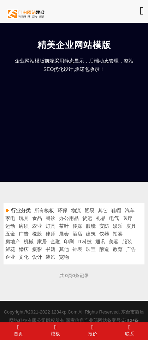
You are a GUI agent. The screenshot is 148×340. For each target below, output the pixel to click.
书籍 (50, 249)
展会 (64, 234)
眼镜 (91, 226)
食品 (37, 218)
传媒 (77, 226)
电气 (114, 218)
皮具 (131, 226)
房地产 (12, 241)
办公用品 (69, 218)
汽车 (130, 210)
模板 (55, 330)
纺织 (24, 226)
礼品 (101, 218)
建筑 (91, 234)
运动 (10, 226)
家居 (42, 241)
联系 (129, 330)
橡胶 (37, 234)
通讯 (100, 241)
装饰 (50, 257)
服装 (127, 241)
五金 (10, 234)
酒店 (77, 234)
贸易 (89, 210)
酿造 (104, 249)
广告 (24, 234)
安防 (104, 226)
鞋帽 (116, 210)
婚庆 (24, 249)
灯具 (50, 226)
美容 (114, 241)
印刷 (69, 241)
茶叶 (64, 226)
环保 (62, 210)
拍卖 (118, 234)
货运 (87, 218)
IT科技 (84, 241)
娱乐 (118, 226)
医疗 (127, 218)
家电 (10, 218)
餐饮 (50, 218)
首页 (18, 330)
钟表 (77, 249)
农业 (37, 226)
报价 (92, 330)
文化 (24, 257)
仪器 (104, 234)
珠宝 (91, 249)
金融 (55, 241)
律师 (50, 234)
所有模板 (44, 210)
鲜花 (10, 249)
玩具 (24, 218)
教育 (118, 249)
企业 (10, 257)
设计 (37, 257)
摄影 (37, 249)
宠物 (64, 257)
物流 (76, 210)
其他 (64, 249)
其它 (103, 210)
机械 (29, 241)
